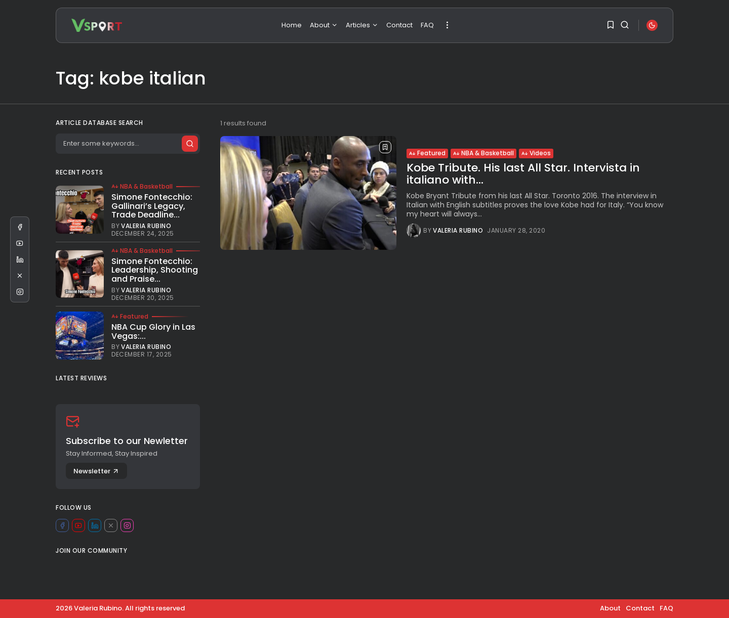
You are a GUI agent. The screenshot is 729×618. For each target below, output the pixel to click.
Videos (536, 153)
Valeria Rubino (458, 231)
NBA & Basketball (483, 153)
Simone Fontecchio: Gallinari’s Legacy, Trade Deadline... (151, 205)
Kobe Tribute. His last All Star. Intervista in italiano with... (523, 174)
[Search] (127, 144)
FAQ (427, 25)
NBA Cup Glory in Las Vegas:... (153, 331)
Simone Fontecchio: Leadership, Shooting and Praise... (154, 270)
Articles (362, 25)
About (324, 25)
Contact (399, 25)
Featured (427, 153)
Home (291, 25)
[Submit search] (189, 144)
